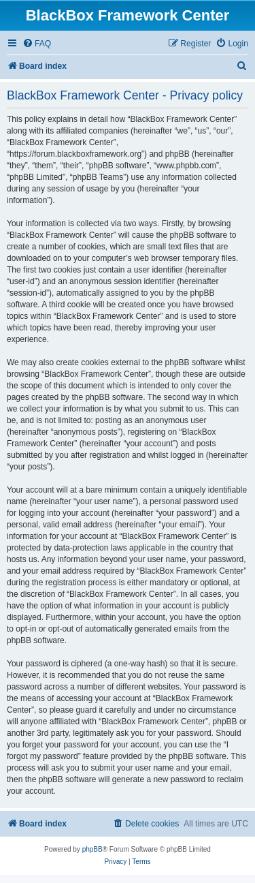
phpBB (92, 849)
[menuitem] (36, 44)
